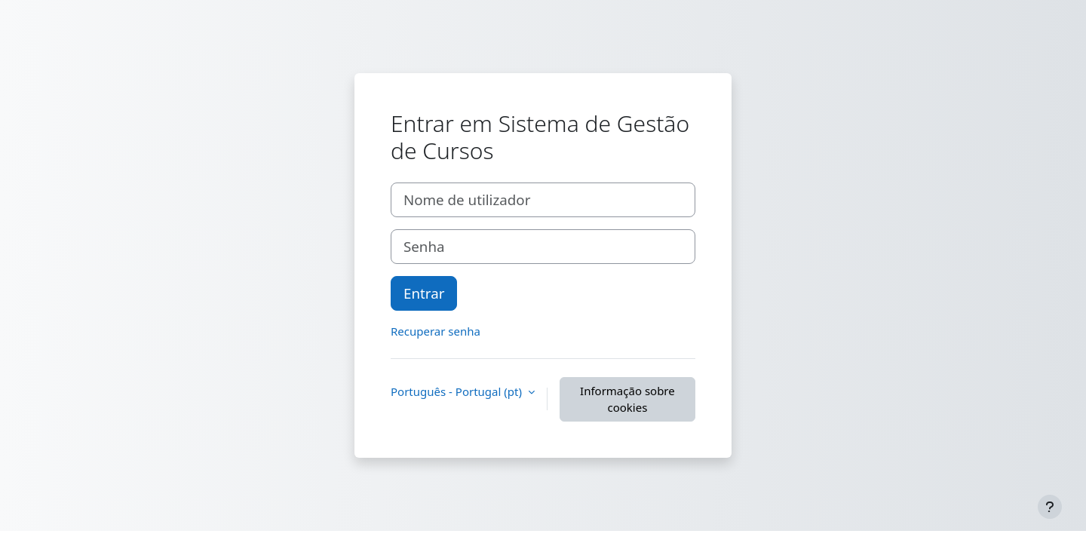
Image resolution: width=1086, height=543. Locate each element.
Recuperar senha (435, 331)
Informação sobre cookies (627, 399)
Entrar (423, 293)
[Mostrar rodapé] (1050, 507)
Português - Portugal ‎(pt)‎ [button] (458, 391)
